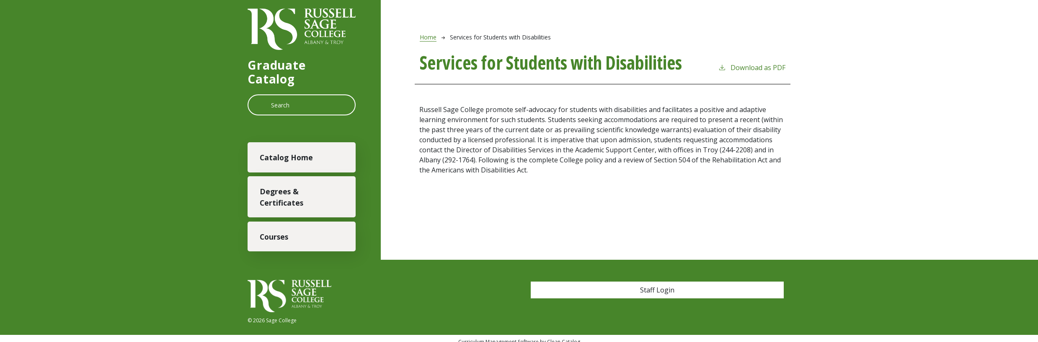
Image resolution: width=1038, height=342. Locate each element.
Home (428, 37)
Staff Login (657, 290)
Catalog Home (286, 157)
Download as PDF (751, 67)
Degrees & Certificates (281, 196)
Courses (274, 237)
